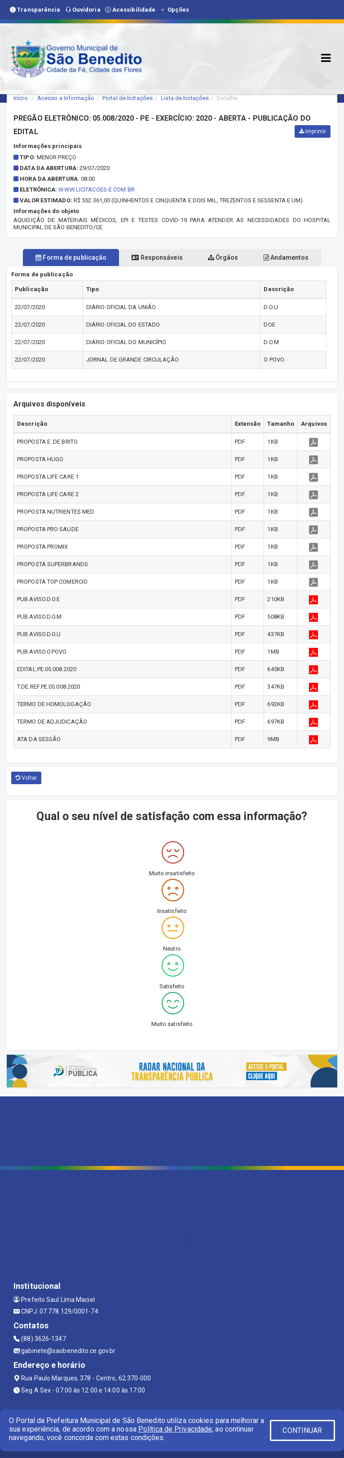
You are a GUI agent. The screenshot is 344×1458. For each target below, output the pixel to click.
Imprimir (312, 131)
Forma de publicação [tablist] (70, 257)
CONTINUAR (302, 1430)
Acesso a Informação (65, 98)
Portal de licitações (127, 98)
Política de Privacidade (175, 1429)
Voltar (26, 778)
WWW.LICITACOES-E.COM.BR (96, 189)
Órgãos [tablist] (223, 257)
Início (20, 98)
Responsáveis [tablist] (157, 257)
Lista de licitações (185, 98)
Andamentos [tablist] (286, 257)
